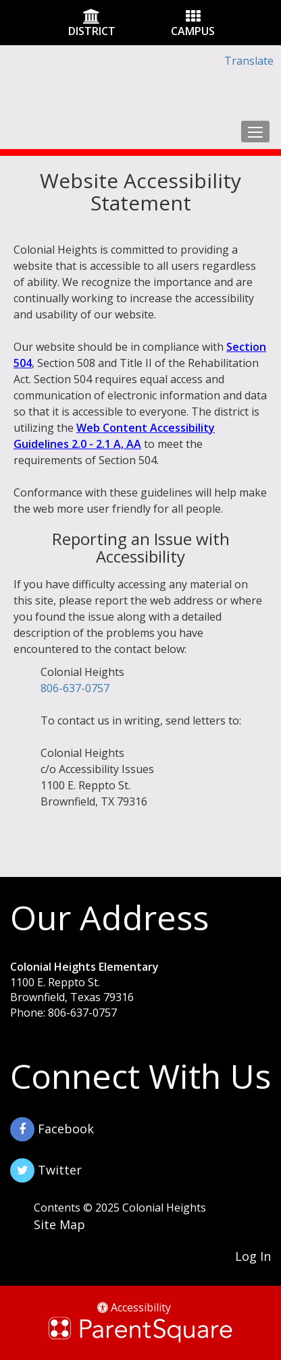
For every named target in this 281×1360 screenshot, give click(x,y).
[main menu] (255, 131)
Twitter (46, 1170)
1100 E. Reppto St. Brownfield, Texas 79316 (72, 990)
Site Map (59, 1224)
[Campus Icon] (193, 17)
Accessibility (134, 1307)
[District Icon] (91, 17)
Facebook (52, 1129)
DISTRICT (92, 31)
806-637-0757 (75, 688)
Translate (249, 60)
